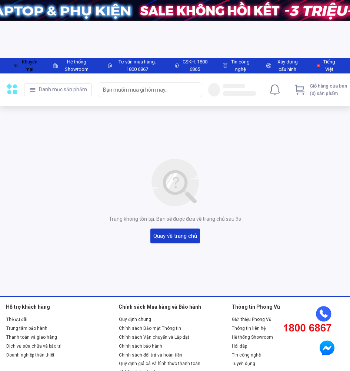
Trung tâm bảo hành (26, 328)
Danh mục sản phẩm (63, 89)
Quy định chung (135, 319)
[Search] (194, 89)
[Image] (175, 10)
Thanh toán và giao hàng (31, 337)
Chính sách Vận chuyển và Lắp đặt (154, 337)
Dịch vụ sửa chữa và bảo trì (33, 346)
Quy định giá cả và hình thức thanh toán (159, 363)
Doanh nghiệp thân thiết (30, 355)
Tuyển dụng (243, 363)
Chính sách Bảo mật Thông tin (150, 328)
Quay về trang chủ (175, 236)
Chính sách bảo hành (140, 346)
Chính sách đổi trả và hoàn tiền (150, 355)
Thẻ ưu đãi (16, 319)
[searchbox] (143, 89)
